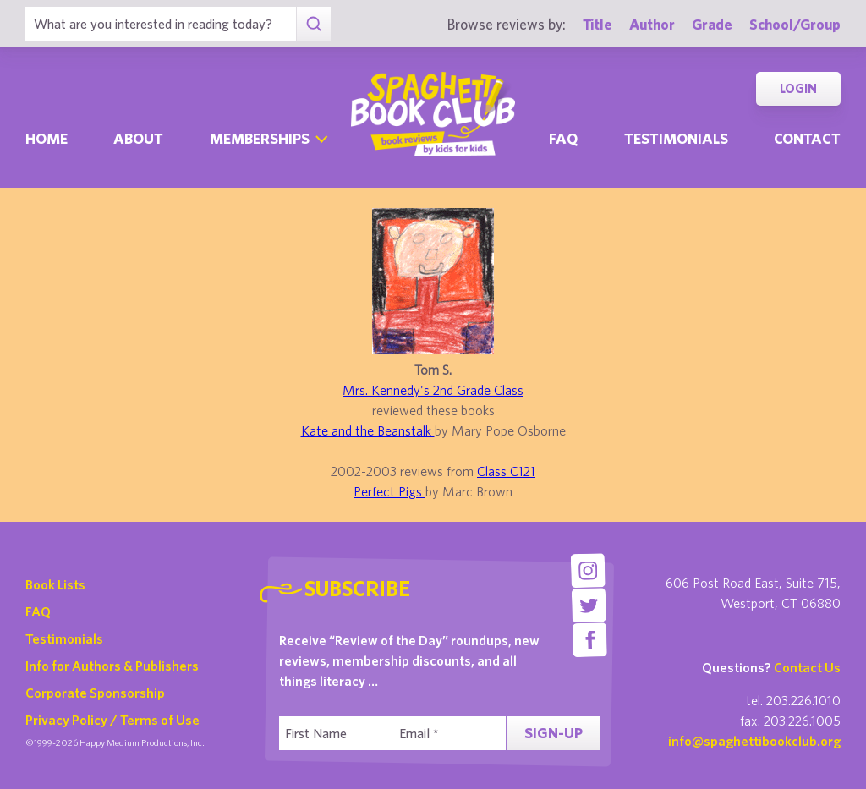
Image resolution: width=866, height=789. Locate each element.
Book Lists (55, 584)
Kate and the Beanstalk (368, 430)
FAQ (38, 611)
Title (597, 24)
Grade (712, 24)
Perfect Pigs (389, 491)
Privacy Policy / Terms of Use (112, 719)
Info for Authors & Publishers (112, 665)
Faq (563, 138)
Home (46, 138)
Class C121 (506, 471)
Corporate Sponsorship (95, 692)
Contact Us (807, 667)
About (138, 138)
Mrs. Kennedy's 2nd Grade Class (433, 389)
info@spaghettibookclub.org (754, 740)
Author (652, 24)
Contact (807, 138)
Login (798, 88)
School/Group (795, 24)
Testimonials (676, 138)
